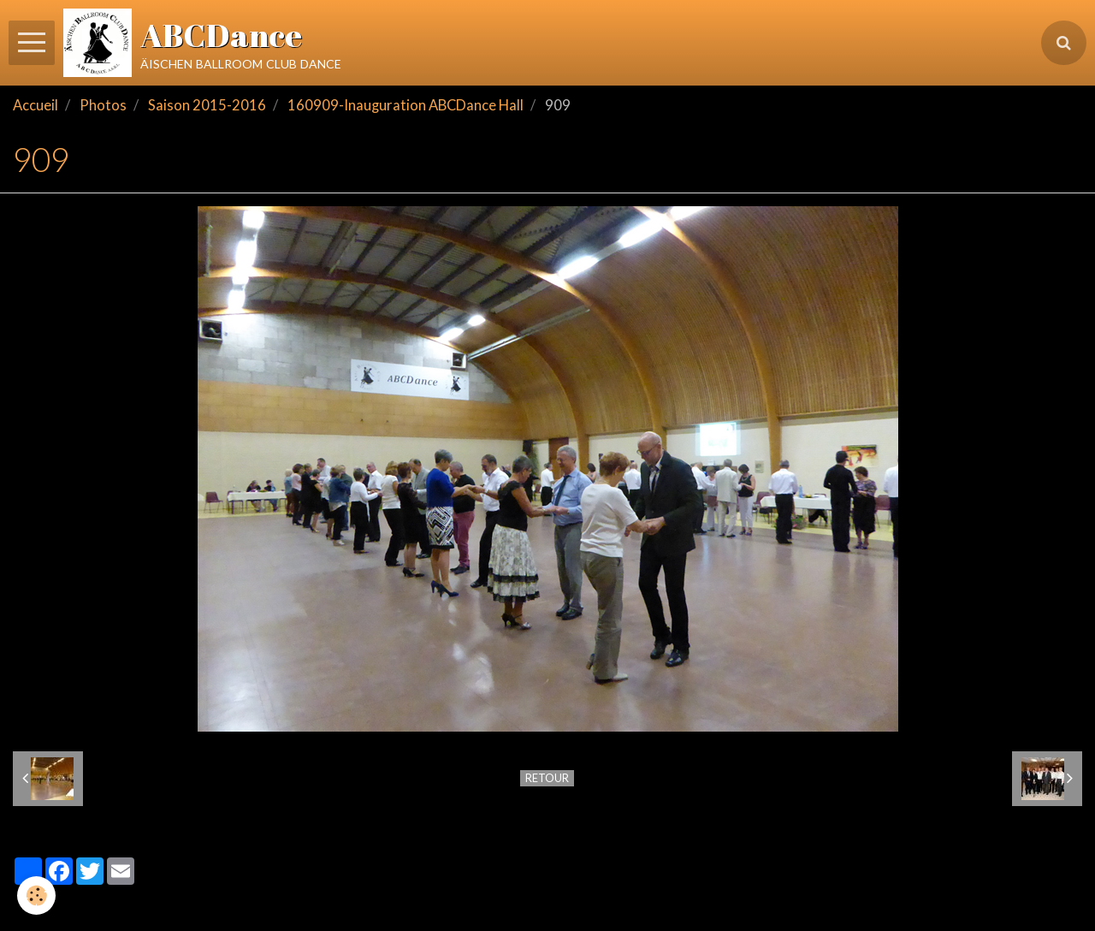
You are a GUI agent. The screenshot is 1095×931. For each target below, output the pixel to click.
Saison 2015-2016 (207, 105)
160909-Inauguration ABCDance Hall (405, 105)
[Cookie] (36, 895)
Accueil (35, 105)
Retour (547, 778)
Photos (103, 105)
